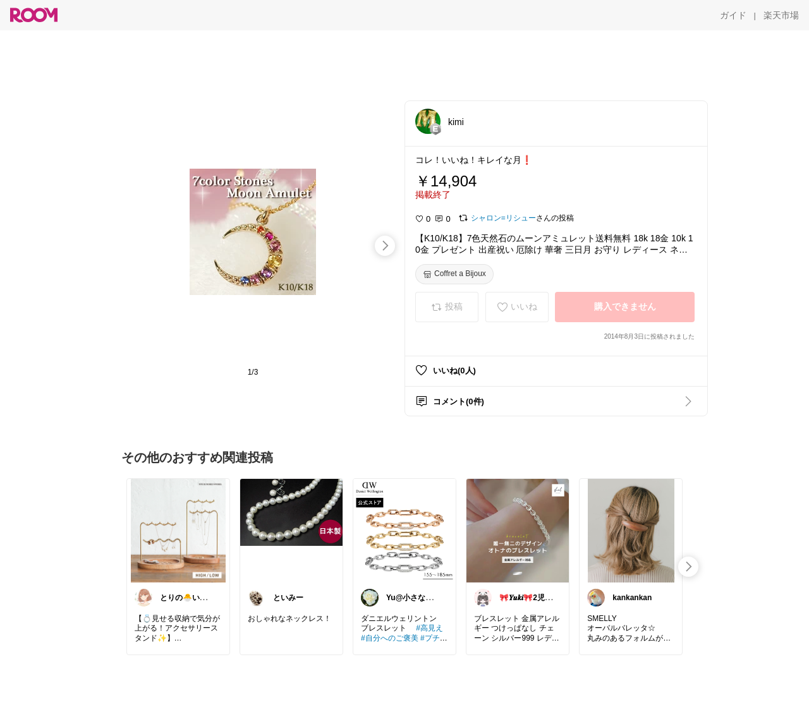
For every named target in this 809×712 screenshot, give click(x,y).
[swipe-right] (385, 246)
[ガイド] (733, 15)
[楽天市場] (781, 15)
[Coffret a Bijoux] (454, 274)
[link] (178, 530)
